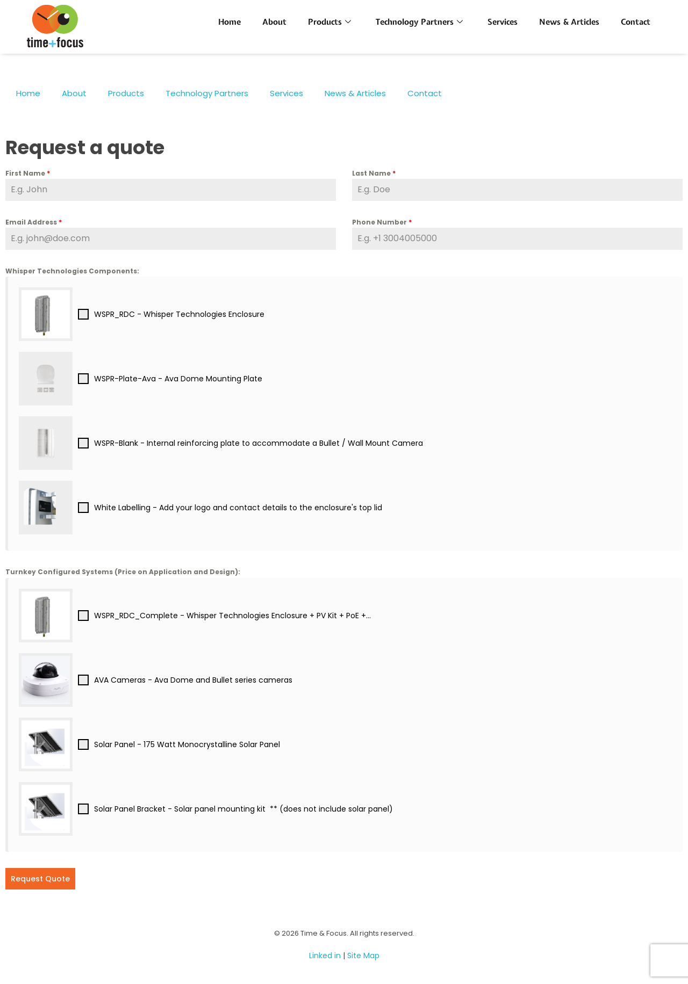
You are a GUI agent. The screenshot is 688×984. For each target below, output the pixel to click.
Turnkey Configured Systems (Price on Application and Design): (122, 571)
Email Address (33, 222)
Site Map (363, 955)
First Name (27, 173)
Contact (635, 22)
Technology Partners (419, 22)
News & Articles (569, 22)
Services (503, 22)
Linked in (325, 955)
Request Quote (40, 878)
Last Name (374, 173)
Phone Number (382, 222)
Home (229, 22)
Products (329, 22)
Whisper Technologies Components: (72, 271)
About (274, 22)
